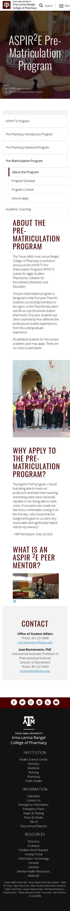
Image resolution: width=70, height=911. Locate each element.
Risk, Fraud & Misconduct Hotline (48, 885)
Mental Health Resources (33, 871)
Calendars (33, 796)
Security (46, 892)
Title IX (33, 822)
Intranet (33, 863)
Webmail (33, 876)
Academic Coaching (18, 209)
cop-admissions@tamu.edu (35, 642)
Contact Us (33, 800)
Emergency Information (33, 805)
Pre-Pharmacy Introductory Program (29, 134)
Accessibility (35, 895)
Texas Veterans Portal (29, 892)
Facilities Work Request (33, 850)
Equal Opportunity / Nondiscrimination (44, 889)
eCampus (34, 846)
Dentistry (33, 764)
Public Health (33, 781)
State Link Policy (13, 889)
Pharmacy (33, 777)
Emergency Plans (33, 809)
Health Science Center (33, 759)
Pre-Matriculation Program (24, 161)
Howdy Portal (33, 854)
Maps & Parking (33, 813)
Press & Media (33, 817)
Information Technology (33, 858)
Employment (10, 892)
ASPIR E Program (17, 121)
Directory (33, 841)
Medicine (33, 768)
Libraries (33, 867)
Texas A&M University (15, 882)
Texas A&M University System (43, 882)
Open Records (21, 885)
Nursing (33, 772)
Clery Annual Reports (33, 826)
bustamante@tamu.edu (35, 671)
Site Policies (59, 892)
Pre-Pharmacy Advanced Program (27, 147)
